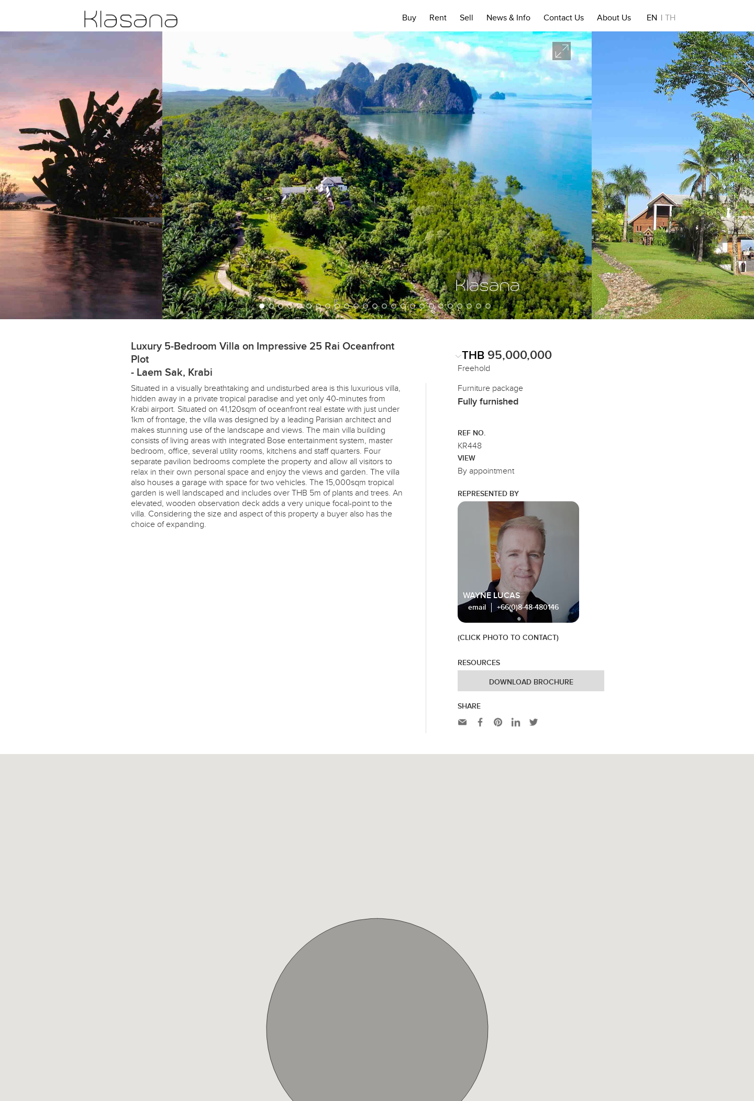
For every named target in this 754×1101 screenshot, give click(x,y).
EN (652, 19)
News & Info (508, 19)
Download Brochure (531, 682)
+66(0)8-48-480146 (528, 607)
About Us (614, 19)
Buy (409, 19)
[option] (377, 175)
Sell (466, 19)
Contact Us (564, 19)
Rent (438, 19)
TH (670, 19)
